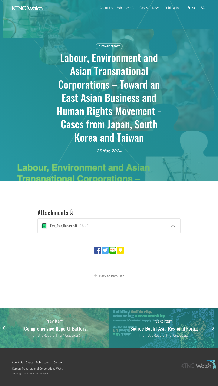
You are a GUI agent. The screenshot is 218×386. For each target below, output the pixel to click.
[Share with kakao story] (120, 250)
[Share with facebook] (97, 250)
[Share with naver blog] (112, 250)
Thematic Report (109, 46)
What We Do (126, 7)
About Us (106, 7)
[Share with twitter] (105, 250)
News (156, 7)
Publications (173, 7)
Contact (58, 362)
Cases (143, 7)
